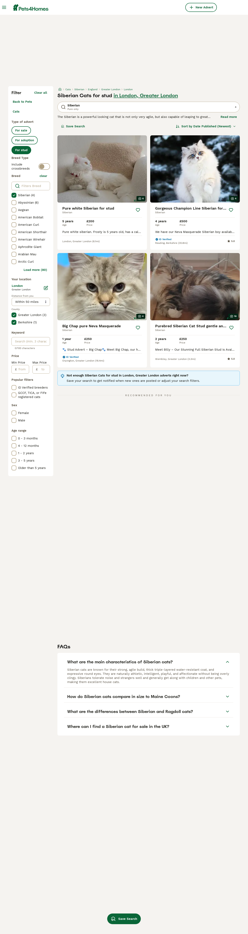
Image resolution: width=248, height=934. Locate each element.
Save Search (73, 126)
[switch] (44, 166)
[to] (44, 369)
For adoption (24, 140)
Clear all (40, 93)
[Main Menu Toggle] (4, 7)
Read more (229, 117)
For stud (21, 150)
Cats (16, 111)
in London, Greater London (146, 95)
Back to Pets (22, 102)
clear (43, 176)
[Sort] (206, 126)
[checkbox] (14, 195)
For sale (21, 130)
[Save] (138, 210)
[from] (23, 369)
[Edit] (46, 288)
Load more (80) (35, 270)
